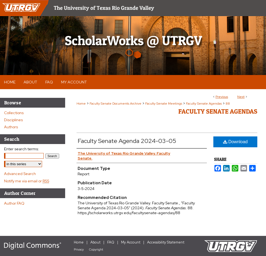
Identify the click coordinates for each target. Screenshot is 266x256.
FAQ (110, 242)
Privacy (79, 249)
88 (228, 103)
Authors (11, 126)
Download (235, 141)
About (95, 242)
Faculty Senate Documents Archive (115, 103)
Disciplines (13, 119)
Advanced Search (20, 173)
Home (81, 103)
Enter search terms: (21, 148)
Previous (222, 97)
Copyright (96, 249)
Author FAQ (14, 203)
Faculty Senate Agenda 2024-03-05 (127, 141)
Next (241, 97)
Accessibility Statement (165, 242)
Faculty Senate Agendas (204, 103)
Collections (14, 112)
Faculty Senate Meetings (163, 103)
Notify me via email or (26, 181)
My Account (130, 242)
